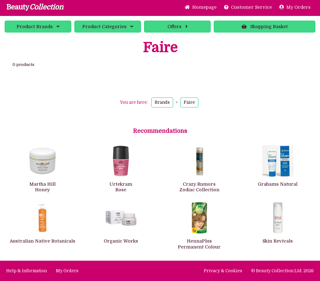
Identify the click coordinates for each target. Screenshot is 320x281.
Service (248, 7)
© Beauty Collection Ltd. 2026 (282, 270)
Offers (178, 26)
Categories (107, 26)
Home (201, 7)
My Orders (295, 7)
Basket (265, 26)
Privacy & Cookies (223, 270)
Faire (189, 102)
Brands (38, 26)
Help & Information (26, 270)
